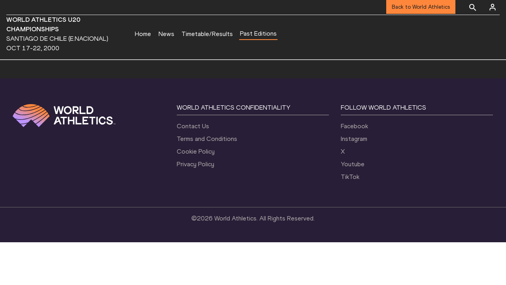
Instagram (354, 138)
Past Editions (258, 33)
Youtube (352, 164)
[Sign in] (492, 7)
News (166, 34)
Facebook (354, 126)
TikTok (350, 176)
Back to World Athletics (421, 7)
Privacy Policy (195, 164)
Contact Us (193, 126)
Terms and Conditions (207, 138)
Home (143, 34)
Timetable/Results (207, 34)
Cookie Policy (196, 151)
